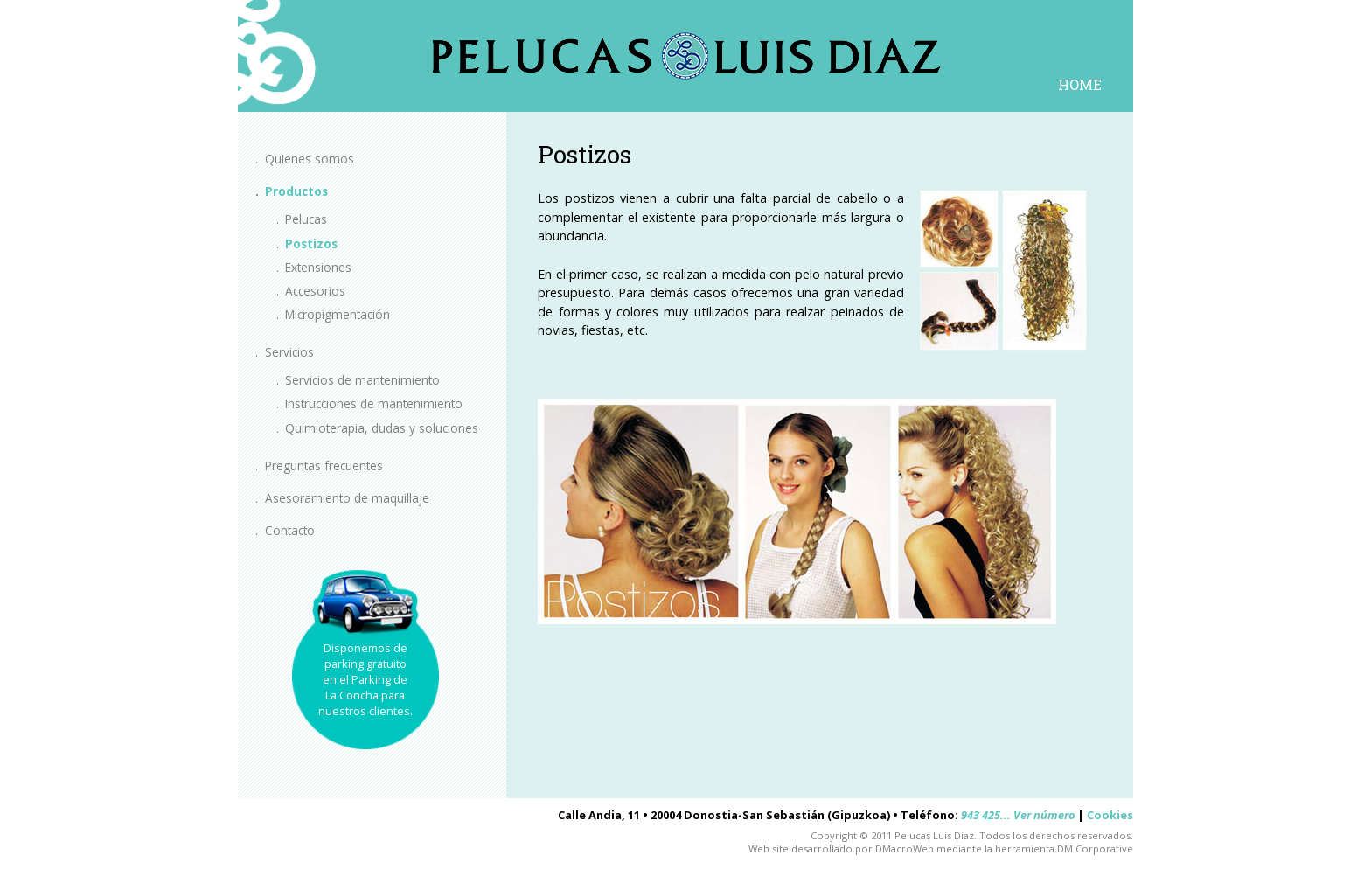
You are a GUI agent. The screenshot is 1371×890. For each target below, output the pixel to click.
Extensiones (318, 267)
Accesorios (315, 290)
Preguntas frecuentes (324, 465)
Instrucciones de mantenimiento (374, 403)
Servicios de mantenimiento (362, 380)
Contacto (290, 530)
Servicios (289, 352)
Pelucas (306, 219)
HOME (1080, 84)
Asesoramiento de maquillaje (347, 498)
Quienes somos (309, 158)
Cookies (1110, 815)
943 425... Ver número (1018, 815)
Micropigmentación (337, 314)
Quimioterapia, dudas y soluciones (381, 428)
